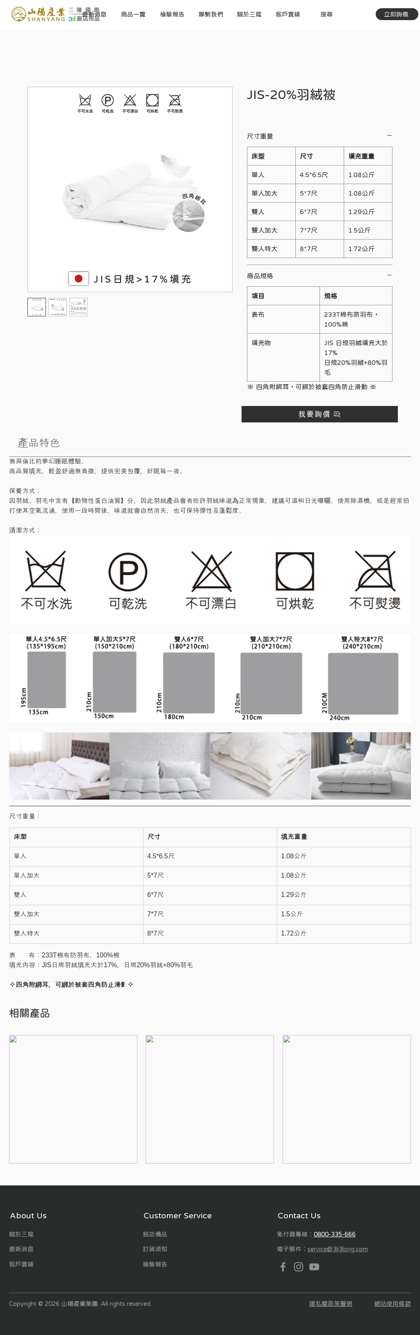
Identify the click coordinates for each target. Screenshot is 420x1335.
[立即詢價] (397, 14)
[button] (133, 14)
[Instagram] (298, 1267)
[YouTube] (314, 1267)
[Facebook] (283, 1267)
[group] (210, 1099)
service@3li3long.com (338, 1249)
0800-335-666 (335, 1234)
